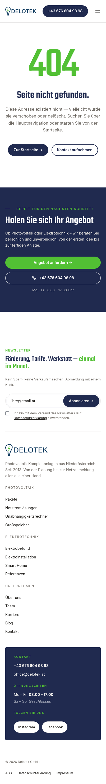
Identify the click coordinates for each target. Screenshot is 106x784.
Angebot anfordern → (53, 262)
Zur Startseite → (28, 149)
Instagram (26, 727)
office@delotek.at (29, 674)
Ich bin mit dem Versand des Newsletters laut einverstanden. (47, 415)
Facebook (55, 727)
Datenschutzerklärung (30, 418)
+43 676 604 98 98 (65, 11)
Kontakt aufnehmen (74, 149)
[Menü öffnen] (97, 11)
